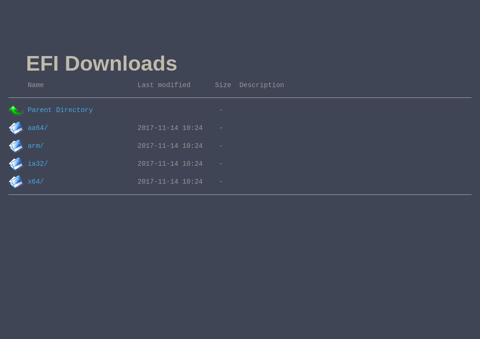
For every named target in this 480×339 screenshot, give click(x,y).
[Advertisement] (198, 22)
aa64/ (38, 128)
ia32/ (38, 164)
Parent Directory (60, 110)
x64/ (36, 182)
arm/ (36, 146)
